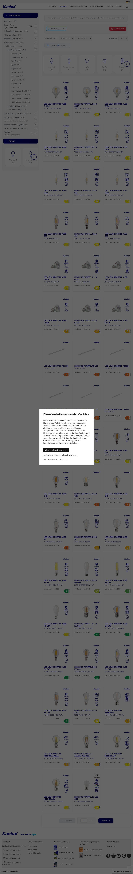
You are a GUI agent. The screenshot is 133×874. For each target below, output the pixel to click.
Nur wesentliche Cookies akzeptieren (60, 455)
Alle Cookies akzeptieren (56, 450)
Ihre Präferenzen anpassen (55, 459)
